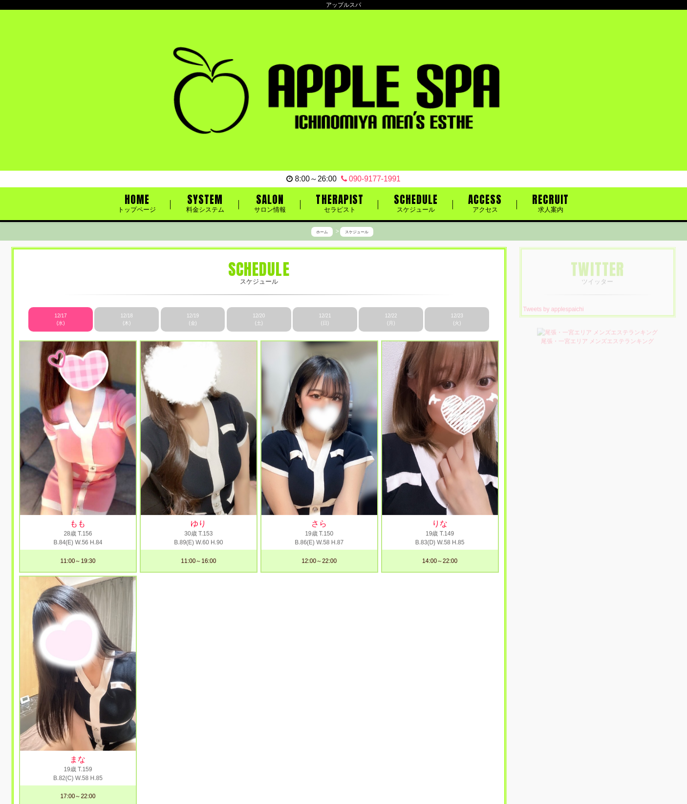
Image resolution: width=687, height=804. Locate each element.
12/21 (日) (325, 319)
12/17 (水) (61, 319)
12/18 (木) (127, 319)
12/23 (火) (457, 319)
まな (78, 759)
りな (440, 524)
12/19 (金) (193, 319)
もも (78, 524)
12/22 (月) (391, 319)
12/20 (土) (259, 319)
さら (319, 524)
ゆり (198, 524)
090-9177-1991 (371, 179)
